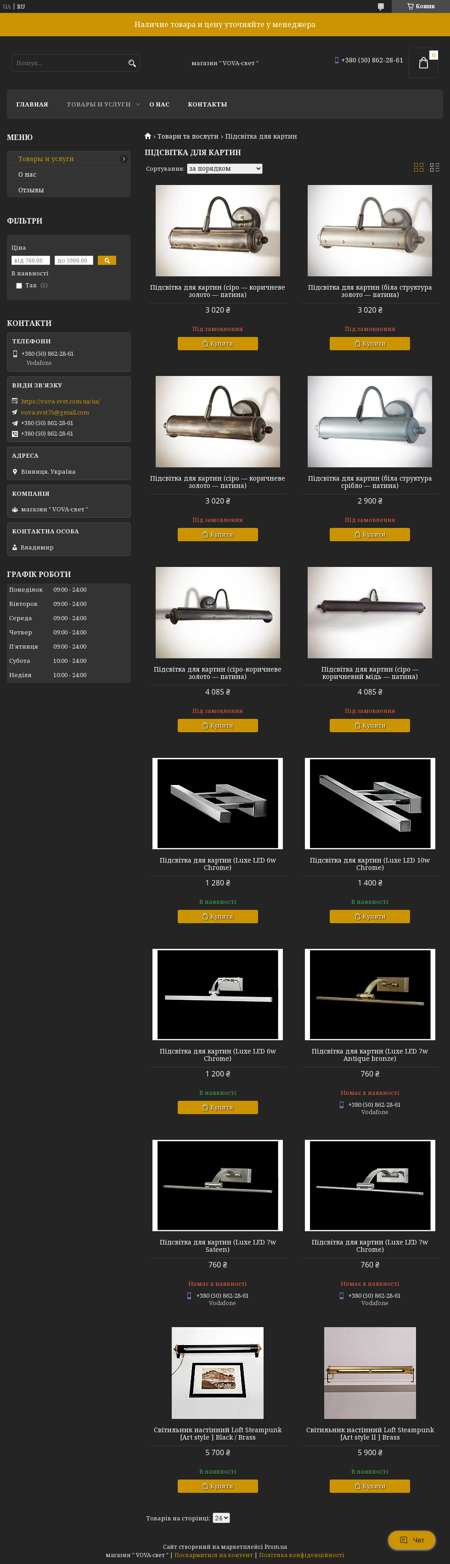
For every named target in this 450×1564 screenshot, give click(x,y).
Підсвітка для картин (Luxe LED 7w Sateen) (218, 1246)
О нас (159, 104)
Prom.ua (275, 1547)
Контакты (207, 104)
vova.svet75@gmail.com (55, 412)
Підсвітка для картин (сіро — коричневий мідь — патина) (370, 673)
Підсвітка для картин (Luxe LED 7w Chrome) (370, 1246)
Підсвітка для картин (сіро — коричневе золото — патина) (217, 291)
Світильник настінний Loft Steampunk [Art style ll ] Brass (370, 1433)
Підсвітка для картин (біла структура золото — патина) (370, 291)
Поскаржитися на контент (213, 1555)
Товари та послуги (188, 136)
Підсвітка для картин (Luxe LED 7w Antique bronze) (370, 1055)
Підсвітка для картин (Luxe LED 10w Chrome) (370, 864)
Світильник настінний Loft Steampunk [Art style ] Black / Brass (217, 1433)
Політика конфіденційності (301, 1555)
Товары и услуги (99, 104)
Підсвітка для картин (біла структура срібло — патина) (370, 482)
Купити (221, 343)
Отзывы (31, 190)
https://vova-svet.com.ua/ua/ (60, 401)
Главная (32, 104)
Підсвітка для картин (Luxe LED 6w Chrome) (218, 864)
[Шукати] (132, 64)
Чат (411, 1540)
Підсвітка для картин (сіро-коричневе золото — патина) (217, 673)
